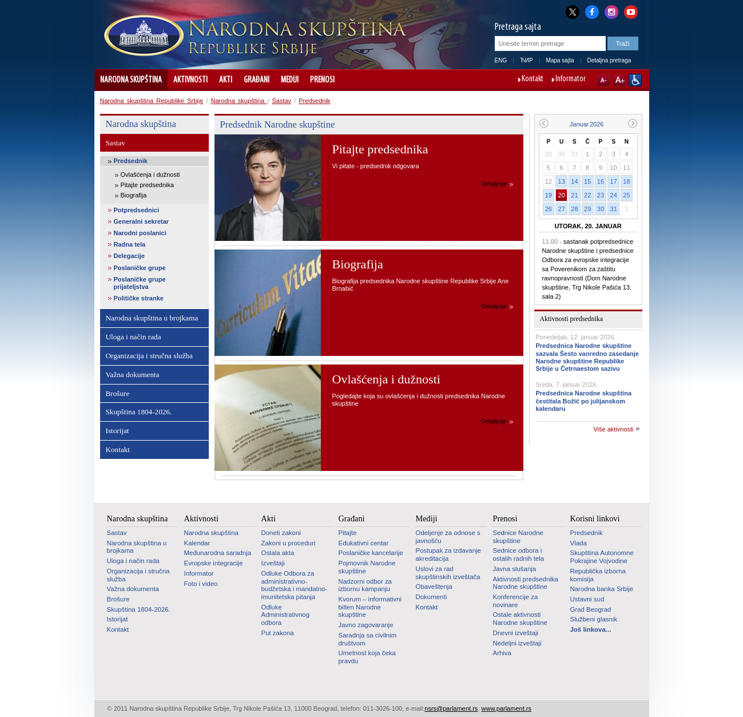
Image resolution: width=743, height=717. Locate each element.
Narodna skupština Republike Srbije (152, 100)
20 (561, 195)
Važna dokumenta (133, 374)
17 (613, 181)
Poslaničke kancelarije (371, 552)
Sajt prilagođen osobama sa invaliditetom (635, 80)
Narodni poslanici (140, 232)
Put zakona (277, 632)
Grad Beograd (590, 609)
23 (600, 195)
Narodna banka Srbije (602, 588)
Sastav (281, 100)
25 (626, 195)
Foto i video (201, 583)
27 (561, 208)
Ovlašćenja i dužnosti (150, 174)
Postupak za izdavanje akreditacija (448, 554)
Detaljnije (494, 183)
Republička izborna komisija (598, 575)
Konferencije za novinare (515, 600)
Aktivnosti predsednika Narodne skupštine (525, 583)
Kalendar (197, 543)
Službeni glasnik (594, 619)
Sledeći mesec (633, 123)
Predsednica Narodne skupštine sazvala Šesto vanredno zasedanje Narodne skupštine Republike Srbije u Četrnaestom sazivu (587, 357)
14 (574, 181)
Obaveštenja (434, 586)
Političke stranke (139, 298)
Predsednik (314, 100)
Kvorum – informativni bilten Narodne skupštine (370, 607)
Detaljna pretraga (609, 60)
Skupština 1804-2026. (139, 411)
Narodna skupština (131, 80)
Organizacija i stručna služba (149, 355)
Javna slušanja (515, 568)
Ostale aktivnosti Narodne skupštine (520, 618)
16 (600, 181)
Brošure (118, 393)
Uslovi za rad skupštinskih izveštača (448, 572)
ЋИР (526, 60)
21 (574, 195)
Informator (570, 80)
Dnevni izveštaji (515, 632)
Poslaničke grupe (140, 267)
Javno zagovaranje (366, 624)
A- (603, 80)
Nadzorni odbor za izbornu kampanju (365, 585)
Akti (225, 80)
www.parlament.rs (506, 708)
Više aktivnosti (613, 429)
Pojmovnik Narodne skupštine (367, 567)
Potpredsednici (136, 210)
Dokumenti (431, 596)
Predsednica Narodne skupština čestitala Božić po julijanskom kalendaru (584, 400)
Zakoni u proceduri (288, 543)
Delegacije (129, 255)
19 (548, 195)
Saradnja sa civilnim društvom (368, 639)
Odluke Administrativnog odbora (285, 615)
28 (574, 208)
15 (587, 181)
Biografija (134, 195)
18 (626, 181)
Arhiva (502, 652)
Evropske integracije (213, 563)
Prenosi (322, 80)
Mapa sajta (560, 60)
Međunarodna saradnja (218, 552)
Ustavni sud (587, 599)
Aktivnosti (190, 80)
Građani (256, 80)
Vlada (578, 543)
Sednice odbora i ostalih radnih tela (519, 554)
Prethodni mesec (544, 123)
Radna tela (130, 244)
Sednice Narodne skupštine (518, 536)
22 (587, 195)
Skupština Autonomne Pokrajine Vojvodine (602, 556)
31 (613, 208)
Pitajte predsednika (147, 184)
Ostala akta (278, 552)
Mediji (290, 80)
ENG (501, 60)
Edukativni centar (364, 543)
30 (600, 208)
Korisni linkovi (595, 518)
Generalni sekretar (141, 221)
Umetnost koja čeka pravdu (367, 656)
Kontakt (532, 80)
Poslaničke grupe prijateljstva (140, 283)
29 (587, 208)
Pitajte (348, 532)
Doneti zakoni (281, 532)
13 (561, 181)
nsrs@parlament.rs (451, 708)
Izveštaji (273, 563)
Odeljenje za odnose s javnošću (448, 536)
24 (613, 195)
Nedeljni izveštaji (517, 643)
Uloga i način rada (133, 336)
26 (548, 208)
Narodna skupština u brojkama (152, 318)
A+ (619, 80)
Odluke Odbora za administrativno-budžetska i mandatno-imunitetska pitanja (294, 585)
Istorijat (117, 430)
